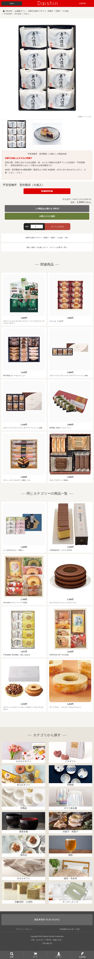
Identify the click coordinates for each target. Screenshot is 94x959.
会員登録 (82, 957)
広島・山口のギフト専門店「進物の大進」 (47, 940)
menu (12, 3)
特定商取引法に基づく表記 (70, 929)
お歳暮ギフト (20, 11)
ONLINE (8, 11)
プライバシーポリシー (24, 929)
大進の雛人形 (47, 943)
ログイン (58, 957)
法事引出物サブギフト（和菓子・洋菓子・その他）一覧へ (47, 238)
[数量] (36, 226)
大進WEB (82, 3)
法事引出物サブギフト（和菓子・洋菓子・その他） (49, 11)
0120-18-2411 (53, 919)
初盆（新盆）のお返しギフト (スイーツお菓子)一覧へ (47, 247)
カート (35, 957)
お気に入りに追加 (47, 216)
